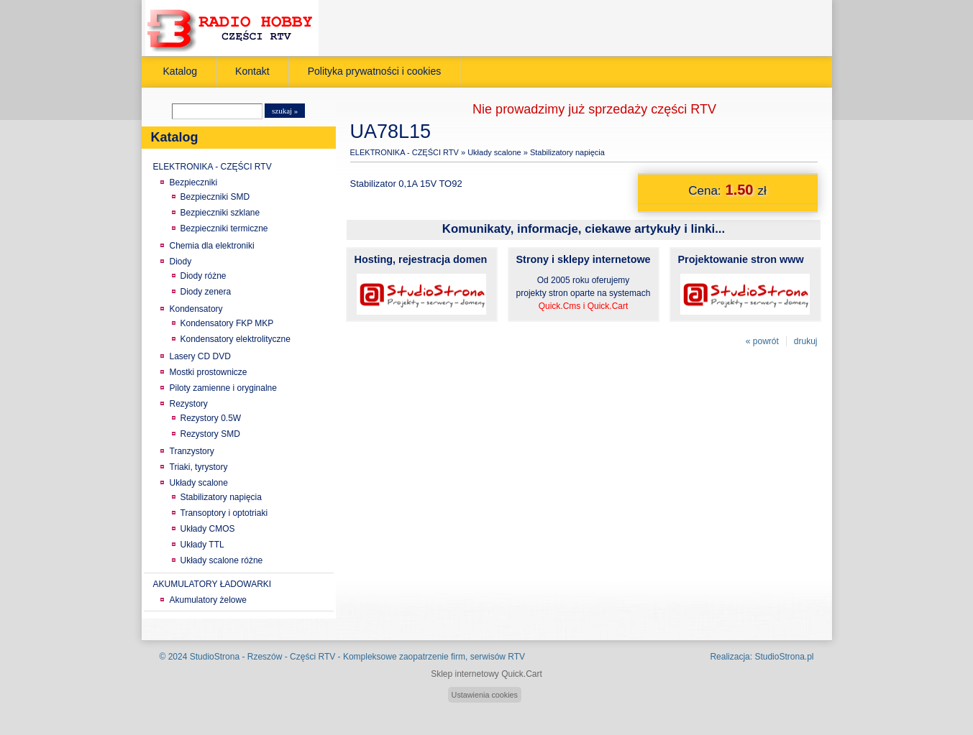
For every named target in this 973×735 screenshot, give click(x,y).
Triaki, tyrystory (199, 467)
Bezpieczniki (194, 182)
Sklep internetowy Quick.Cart (486, 674)
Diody (181, 261)
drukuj (806, 341)
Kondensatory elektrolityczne (236, 339)
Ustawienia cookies (485, 694)
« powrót (762, 341)
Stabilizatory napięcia (221, 497)
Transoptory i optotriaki (224, 513)
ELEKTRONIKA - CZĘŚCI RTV (212, 167)
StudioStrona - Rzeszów (237, 657)
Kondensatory (196, 309)
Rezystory (189, 404)
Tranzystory (192, 451)
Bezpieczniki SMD (215, 197)
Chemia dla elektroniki (212, 246)
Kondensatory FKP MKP (227, 323)
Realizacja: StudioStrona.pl (761, 657)
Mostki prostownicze (208, 372)
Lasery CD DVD (200, 356)
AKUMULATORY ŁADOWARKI (212, 584)
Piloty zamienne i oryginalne (223, 388)
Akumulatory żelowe (208, 600)
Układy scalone (199, 483)
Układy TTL (202, 545)
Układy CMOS (208, 529)
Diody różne (204, 276)
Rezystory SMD (210, 434)
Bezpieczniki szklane (220, 213)
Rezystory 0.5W (211, 418)
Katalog (180, 71)
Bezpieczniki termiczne (224, 228)
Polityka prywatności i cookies (375, 71)
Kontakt (252, 71)
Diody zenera (206, 292)
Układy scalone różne (222, 560)
